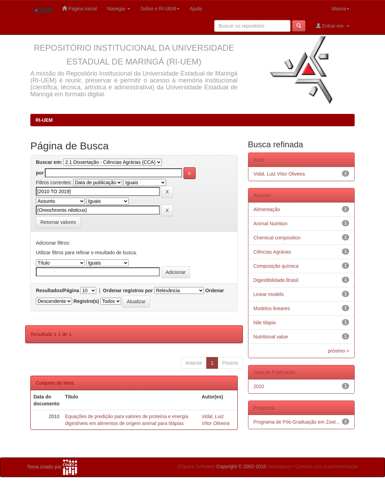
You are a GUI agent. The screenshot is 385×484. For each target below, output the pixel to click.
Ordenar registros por (128, 290)
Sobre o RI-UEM (159, 8)
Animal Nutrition (271, 223)
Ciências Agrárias (272, 252)
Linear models (269, 294)
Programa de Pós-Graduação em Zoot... (297, 422)
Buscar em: (49, 162)
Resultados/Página (57, 290)
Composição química (276, 266)
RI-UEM (44, 120)
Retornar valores (58, 222)
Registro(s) (86, 301)
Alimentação (267, 209)
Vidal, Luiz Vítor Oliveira (279, 174)
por (40, 173)
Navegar (118, 8)
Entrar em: (332, 26)
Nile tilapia (265, 322)
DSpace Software (196, 466)
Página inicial (79, 8)
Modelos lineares (272, 308)
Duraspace (279, 466)
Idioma (340, 8)
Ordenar (214, 290)
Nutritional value (271, 336)
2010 (259, 386)
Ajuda (196, 8)
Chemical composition (277, 237)
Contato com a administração (326, 466)
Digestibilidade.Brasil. (277, 280)
